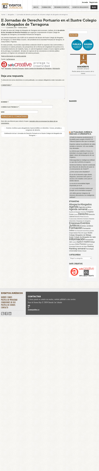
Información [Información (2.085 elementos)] (77, 239)
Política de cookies (8, 305)
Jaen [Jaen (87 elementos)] (70, 242)
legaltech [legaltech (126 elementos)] (80, 242)
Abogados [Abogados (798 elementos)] (86, 204)
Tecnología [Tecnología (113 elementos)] (90, 249)
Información (56, 68)
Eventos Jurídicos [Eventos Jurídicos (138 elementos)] (86, 226)
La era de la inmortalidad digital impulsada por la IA (80, 184)
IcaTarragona (10, 59)
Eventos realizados (80, 7)
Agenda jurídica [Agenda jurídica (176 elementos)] (85, 207)
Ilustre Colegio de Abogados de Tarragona (38, 68)
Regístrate (93, 2)
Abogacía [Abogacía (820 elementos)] (74, 204)
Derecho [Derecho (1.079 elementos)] (83, 214)
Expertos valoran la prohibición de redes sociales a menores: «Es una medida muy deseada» (82, 146)
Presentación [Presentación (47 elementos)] (89, 244)
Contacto (4, 307)
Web (2, 112)
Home (3, 14)
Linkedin (10, 313)
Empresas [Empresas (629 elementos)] (74, 223)
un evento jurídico (76, 45)
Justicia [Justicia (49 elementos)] (74, 242)
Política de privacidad (9, 300)
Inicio (35, 7)
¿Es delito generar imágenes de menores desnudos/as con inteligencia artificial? (82, 195)
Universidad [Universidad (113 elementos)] (73, 251)
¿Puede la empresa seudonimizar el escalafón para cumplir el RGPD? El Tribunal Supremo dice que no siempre (82, 139)
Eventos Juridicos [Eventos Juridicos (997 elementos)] (79, 224)
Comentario (6, 85)
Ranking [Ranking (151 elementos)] (90, 246)
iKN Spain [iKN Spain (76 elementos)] (84, 233)
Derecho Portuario (18, 68)
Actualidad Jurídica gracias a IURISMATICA (80, 133)
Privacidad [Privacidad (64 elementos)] (72, 246)
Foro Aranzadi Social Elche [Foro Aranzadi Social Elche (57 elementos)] (81, 230)
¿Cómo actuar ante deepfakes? (80, 172)
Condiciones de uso (8, 302)
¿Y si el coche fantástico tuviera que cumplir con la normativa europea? (81, 189)
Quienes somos (6, 297)
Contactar (34, 296)
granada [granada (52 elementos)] (91, 230)
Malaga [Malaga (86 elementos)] (92, 242)
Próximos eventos (61, 7)
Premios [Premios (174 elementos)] (83, 244)
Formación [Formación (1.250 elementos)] (75, 228)
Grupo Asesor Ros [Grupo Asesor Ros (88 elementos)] (75, 233)
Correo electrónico (10, 107)
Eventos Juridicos (22, 27)
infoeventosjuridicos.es (62, 307)
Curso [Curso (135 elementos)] (71, 214)
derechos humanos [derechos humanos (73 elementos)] (83, 219)
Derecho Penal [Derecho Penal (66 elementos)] (79, 216)
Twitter (2, 313)
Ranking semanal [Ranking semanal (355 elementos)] (77, 248)
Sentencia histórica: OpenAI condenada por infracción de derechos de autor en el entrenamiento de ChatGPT (82, 167)
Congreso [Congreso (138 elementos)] (90, 212)
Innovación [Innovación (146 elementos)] (89, 240)
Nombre (4, 102)
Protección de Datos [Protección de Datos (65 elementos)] (81, 246)
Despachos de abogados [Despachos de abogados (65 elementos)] (83, 221)
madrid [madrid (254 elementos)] (87, 242)
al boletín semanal (83, 64)
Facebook (6, 313)
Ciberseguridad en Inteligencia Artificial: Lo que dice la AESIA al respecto (82, 161)
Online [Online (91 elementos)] (77, 244)
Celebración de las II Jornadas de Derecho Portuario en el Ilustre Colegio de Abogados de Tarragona (33, 134)
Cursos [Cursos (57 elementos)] (76, 214)
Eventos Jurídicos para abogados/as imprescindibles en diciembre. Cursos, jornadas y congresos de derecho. (32, 129)
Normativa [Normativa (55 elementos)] (72, 244)
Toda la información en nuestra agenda (13, 56)
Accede (85, 2)
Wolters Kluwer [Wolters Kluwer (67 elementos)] (82, 251)
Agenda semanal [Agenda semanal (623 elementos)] (78, 209)
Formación (46, 7)
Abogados (11, 14)
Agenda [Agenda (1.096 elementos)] (73, 206)
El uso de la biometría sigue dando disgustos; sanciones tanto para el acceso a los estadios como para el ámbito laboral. (81, 178)
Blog (94, 7)
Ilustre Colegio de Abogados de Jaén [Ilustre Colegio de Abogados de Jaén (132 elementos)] (82, 237)
